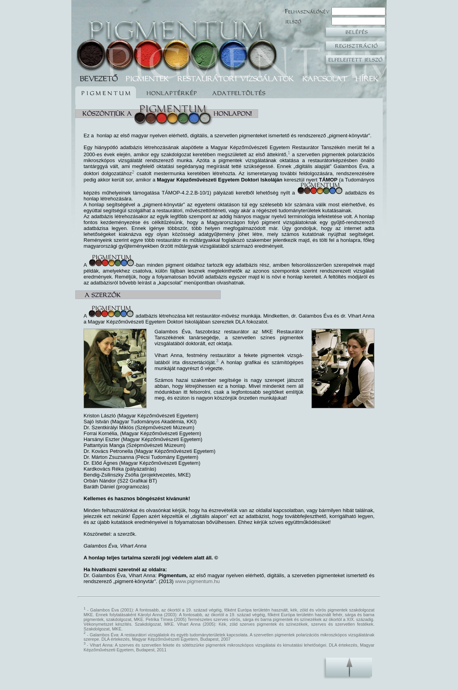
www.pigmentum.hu (197, 581)
